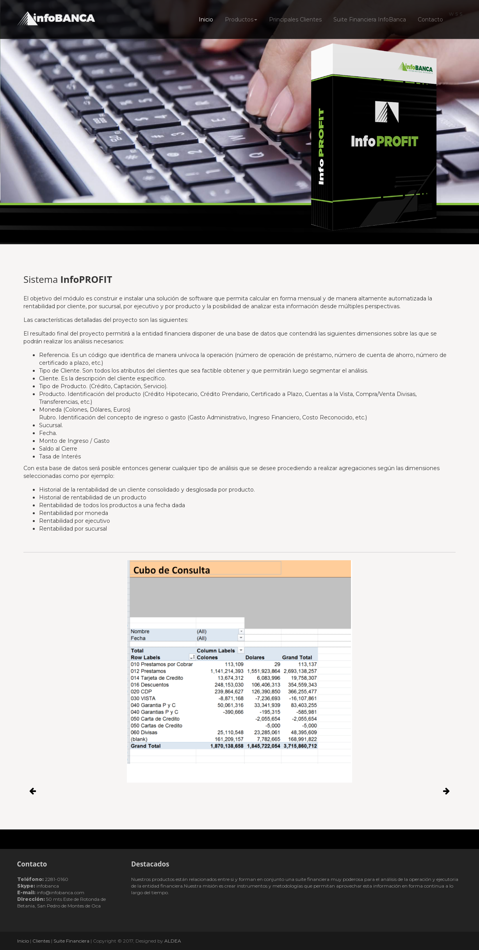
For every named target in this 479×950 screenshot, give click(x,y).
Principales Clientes (295, 19)
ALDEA (172, 941)
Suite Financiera (71, 941)
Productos (241, 19)
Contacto (430, 19)
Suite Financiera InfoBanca (369, 19)
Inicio (206, 19)
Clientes (41, 941)
